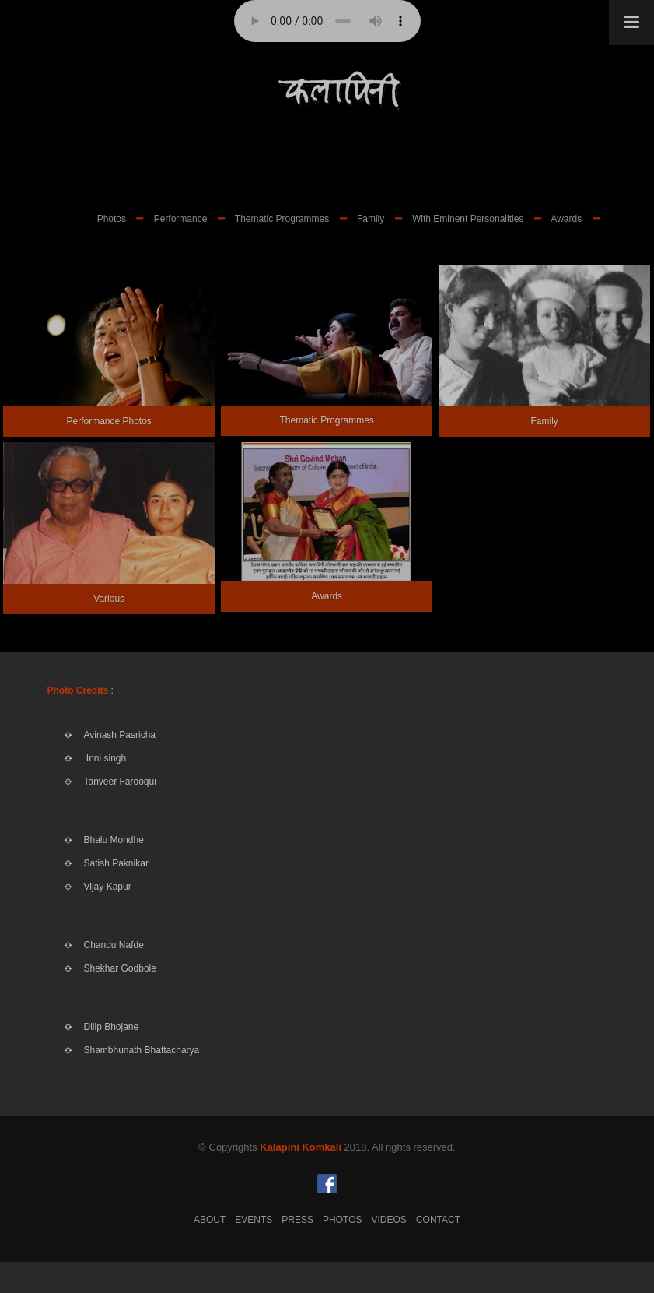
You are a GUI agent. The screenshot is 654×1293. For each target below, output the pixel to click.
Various (108, 598)
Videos (389, 1219)
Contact (438, 1219)
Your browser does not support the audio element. (327, 21)
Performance (181, 218)
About (210, 1219)
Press (297, 1219)
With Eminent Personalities (467, 218)
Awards (566, 218)
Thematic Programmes (282, 218)
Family (370, 218)
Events (253, 1219)
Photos (111, 218)
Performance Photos (108, 421)
